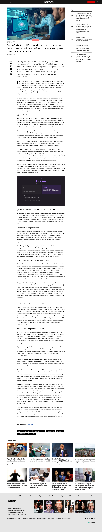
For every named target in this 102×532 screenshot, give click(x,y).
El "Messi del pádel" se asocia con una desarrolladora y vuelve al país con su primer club (83, 48)
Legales (49, 518)
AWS (19, 431)
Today (92, 496)
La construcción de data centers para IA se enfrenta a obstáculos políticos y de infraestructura (85, 461)
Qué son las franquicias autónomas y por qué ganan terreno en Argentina (83, 39)
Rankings (61, 496)
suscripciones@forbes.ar (18, 512)
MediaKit (9, 518)
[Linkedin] (94, 519)
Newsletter (14, 518)
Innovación (37, 431)
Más (83, 9)
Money (31, 496)
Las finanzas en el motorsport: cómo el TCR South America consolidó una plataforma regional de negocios (83, 58)
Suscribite (91, 2)
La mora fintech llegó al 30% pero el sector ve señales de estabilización (38, 486)
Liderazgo (21, 496)
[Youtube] (92, 519)
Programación (50, 431)
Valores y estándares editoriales (29, 518)
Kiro (43, 431)
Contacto (19, 518)
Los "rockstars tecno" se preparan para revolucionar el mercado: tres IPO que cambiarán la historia (61, 487)
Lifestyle (51, 496)
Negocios (41, 496)
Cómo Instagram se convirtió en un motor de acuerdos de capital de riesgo (39, 461)
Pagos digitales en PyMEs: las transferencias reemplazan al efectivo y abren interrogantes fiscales (16, 462)
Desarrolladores (27, 431)
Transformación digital (24, 433)
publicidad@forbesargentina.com (18, 506)
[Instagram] (89, 519)
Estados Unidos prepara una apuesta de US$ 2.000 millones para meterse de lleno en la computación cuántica (62, 462)
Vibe (33, 433)
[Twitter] (87, 519)
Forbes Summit (81, 496)
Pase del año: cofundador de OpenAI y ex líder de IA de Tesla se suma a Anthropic (17, 486)
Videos (70, 496)
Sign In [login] (98, 2)
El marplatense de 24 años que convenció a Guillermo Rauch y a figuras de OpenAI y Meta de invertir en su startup (83, 17)
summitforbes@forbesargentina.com (18, 510)
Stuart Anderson (11, 54)
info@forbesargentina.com (16, 508)
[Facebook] (85, 519)
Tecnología (60, 431)
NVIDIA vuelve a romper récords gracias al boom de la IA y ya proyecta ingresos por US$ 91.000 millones (85, 487)
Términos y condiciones (41, 518)
